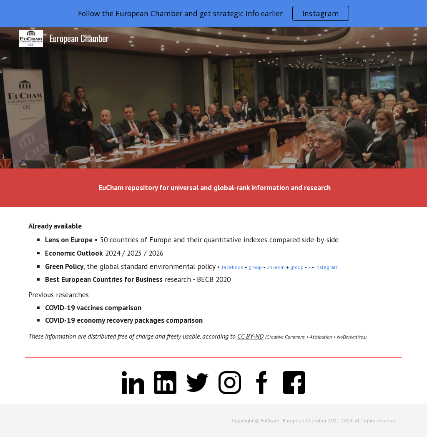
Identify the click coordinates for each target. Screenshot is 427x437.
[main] (213, 187)
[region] (213, 13)
